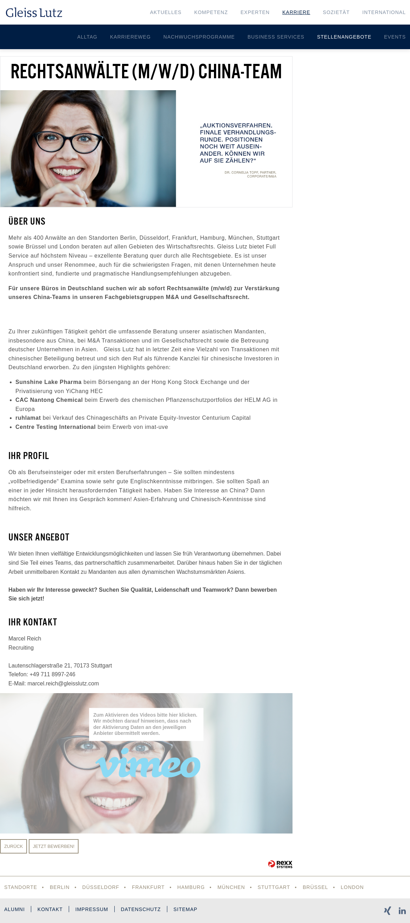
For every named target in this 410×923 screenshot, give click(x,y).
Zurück (13, 846)
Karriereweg (130, 37)
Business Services (276, 37)
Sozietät (336, 12)
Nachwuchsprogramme (199, 37)
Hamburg (191, 887)
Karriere (296, 12)
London (352, 887)
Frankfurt (148, 887)
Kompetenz (211, 12)
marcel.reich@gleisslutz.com (63, 683)
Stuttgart (274, 887)
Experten (255, 12)
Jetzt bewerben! (54, 846)
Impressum (91, 909)
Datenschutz (141, 909)
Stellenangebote (344, 37)
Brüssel (315, 887)
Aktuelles (166, 12)
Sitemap (185, 909)
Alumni (14, 909)
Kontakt (50, 909)
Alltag (87, 37)
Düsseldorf (101, 887)
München (231, 887)
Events (395, 37)
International (384, 12)
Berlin (60, 887)
